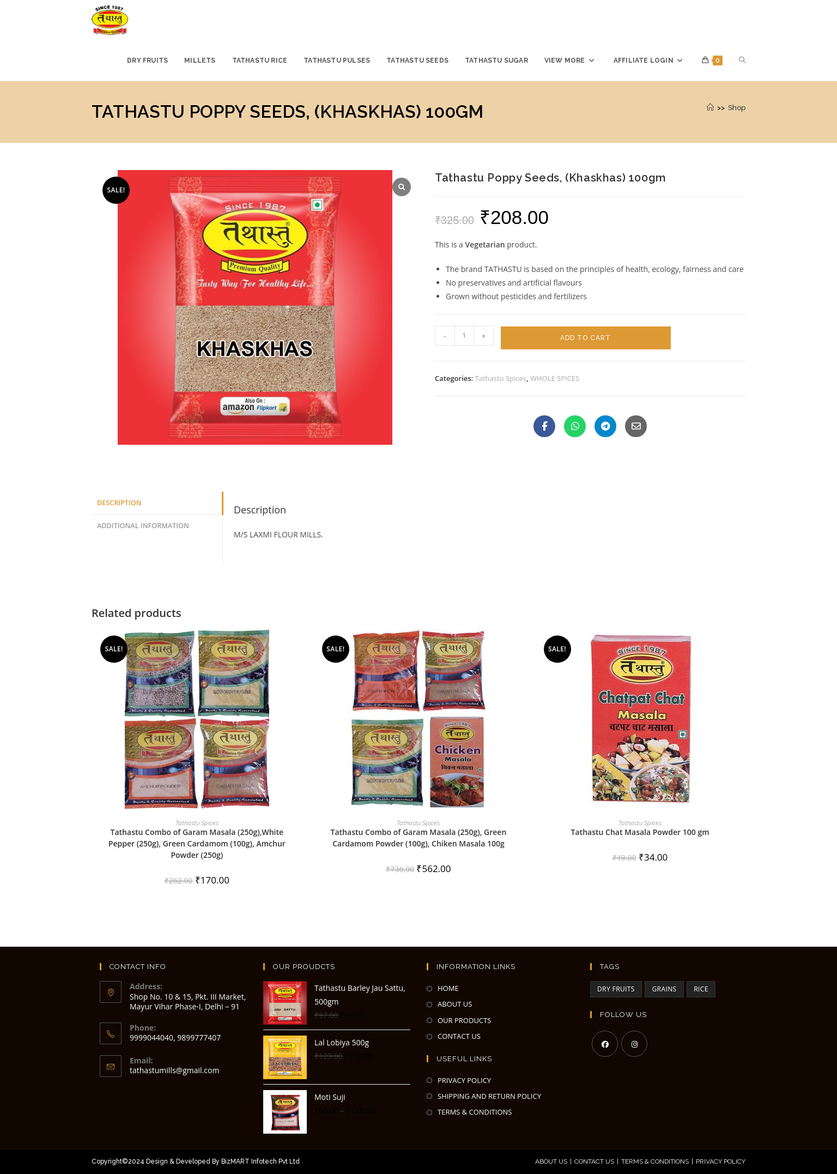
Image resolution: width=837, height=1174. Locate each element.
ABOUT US (455, 1004)
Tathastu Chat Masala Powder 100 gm (640, 832)
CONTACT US (459, 1036)
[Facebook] (605, 1044)
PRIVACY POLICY (464, 1080)
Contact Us (594, 1161)
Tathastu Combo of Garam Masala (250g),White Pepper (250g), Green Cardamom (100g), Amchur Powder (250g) (197, 843)
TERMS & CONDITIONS (475, 1112)
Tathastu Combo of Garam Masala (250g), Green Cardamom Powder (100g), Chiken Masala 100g (419, 838)
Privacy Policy (720, 1161)
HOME (448, 988)
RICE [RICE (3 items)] (701, 989)
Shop (736, 108)
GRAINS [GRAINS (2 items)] (664, 989)
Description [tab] (119, 502)
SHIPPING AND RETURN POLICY (489, 1096)
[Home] (710, 108)
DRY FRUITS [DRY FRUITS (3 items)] (616, 989)
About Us (551, 1161)
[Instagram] (634, 1044)
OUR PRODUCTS (464, 1020)
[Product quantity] (464, 336)
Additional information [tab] (143, 525)
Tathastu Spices (500, 378)
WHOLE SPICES (554, 378)
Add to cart (585, 338)
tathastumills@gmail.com (174, 1070)
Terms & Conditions (655, 1161)
